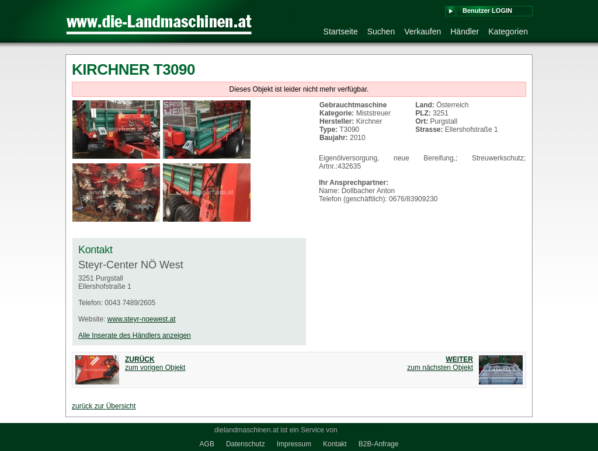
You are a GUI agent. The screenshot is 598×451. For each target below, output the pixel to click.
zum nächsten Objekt (440, 363)
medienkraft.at (361, 430)
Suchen (381, 31)
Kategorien (508, 31)
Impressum (294, 444)
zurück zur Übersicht (103, 406)
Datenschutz (245, 444)
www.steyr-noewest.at (141, 319)
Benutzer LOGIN (487, 10)
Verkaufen (422, 31)
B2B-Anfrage (379, 444)
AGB (207, 444)
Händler (464, 31)
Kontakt (335, 444)
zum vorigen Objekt (155, 363)
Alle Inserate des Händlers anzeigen (134, 335)
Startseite (341, 31)
